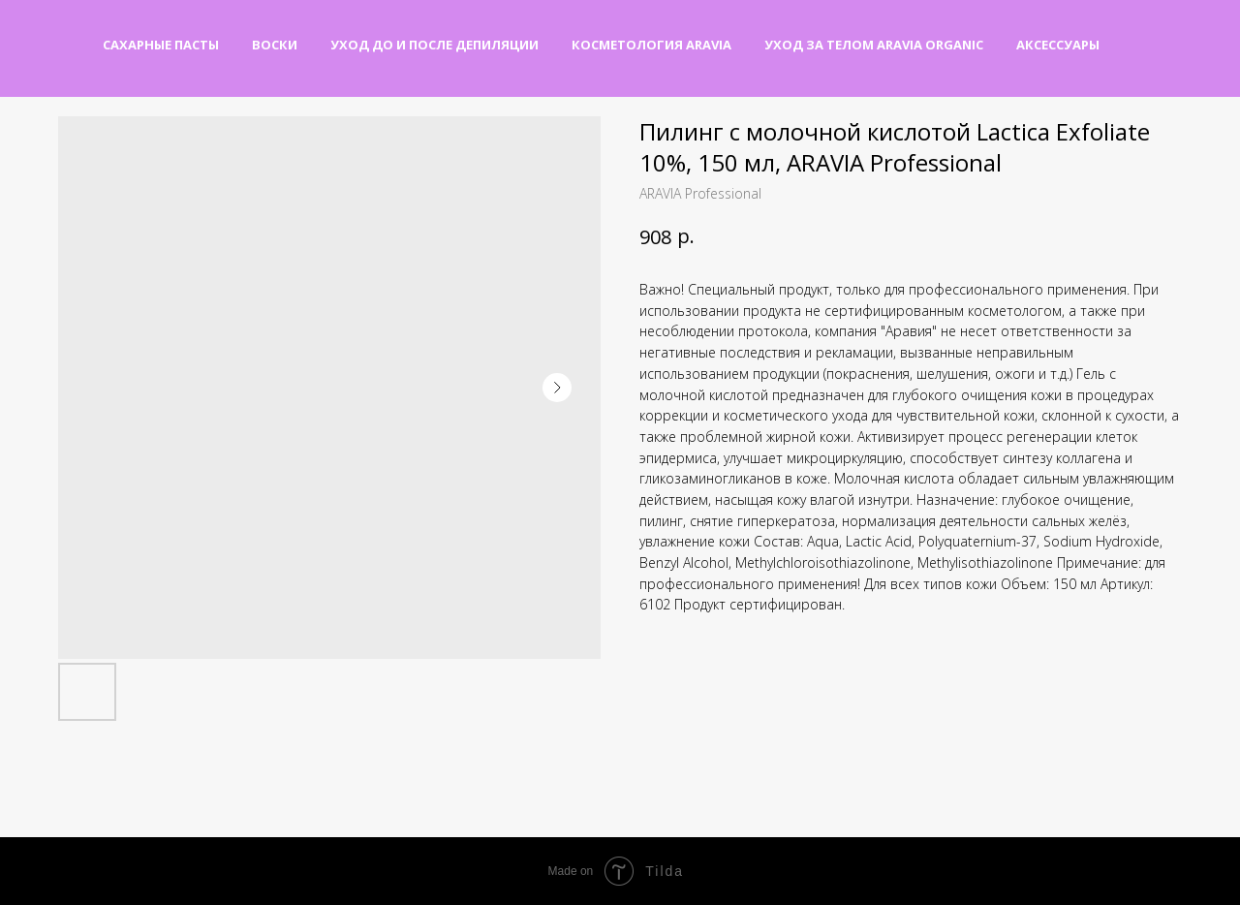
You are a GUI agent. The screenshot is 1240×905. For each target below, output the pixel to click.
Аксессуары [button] (1058, 44)
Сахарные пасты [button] (161, 44)
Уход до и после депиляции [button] (434, 44)
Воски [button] (274, 44)
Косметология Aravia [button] (651, 44)
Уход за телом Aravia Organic (873, 44)
